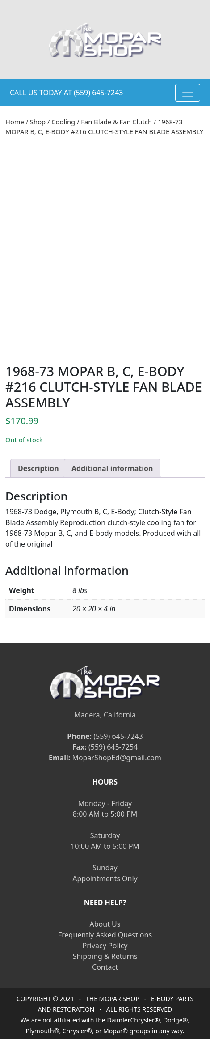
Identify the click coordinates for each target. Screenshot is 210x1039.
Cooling (63, 121)
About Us (105, 923)
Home (14, 121)
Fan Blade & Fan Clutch (116, 121)
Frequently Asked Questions (105, 933)
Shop (38, 121)
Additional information (112, 466)
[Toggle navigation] (187, 93)
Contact (105, 966)
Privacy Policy (105, 944)
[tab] (38, 466)
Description (38, 466)
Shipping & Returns (104, 955)
